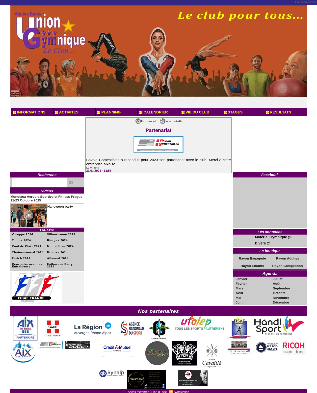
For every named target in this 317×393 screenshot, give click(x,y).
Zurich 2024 (20, 255)
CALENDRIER (153, 112)
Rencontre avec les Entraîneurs (25, 261)
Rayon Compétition (287, 264)
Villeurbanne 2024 (59, 232)
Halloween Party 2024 (62, 260)
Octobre (279, 290)
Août (277, 281)
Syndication (180, 388)
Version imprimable (178, 120)
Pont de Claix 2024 (25, 243)
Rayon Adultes (287, 257)
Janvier (242, 277)
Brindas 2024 (56, 249)
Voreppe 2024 (21, 232)
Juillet (278, 277)
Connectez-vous (306, 2)
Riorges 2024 (56, 238)
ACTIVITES (67, 112)
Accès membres (140, 388)
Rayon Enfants (252, 264)
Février (241, 281)
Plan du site (159, 388)
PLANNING (109, 112)
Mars (240, 285)
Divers (259, 242)
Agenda (270, 272)
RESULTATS (278, 112)
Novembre (281, 294)
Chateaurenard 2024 (26, 249)
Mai (239, 294)
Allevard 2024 (56, 255)
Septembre (281, 285)
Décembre (281, 299)
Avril (240, 290)
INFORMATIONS (29, 112)
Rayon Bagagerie (252, 257)
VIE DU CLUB (195, 112)
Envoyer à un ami (137, 120)
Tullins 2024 (20, 238)
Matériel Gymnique (268, 237)
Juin (240, 299)
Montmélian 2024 (59, 243)
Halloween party (56, 204)
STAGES (233, 112)
